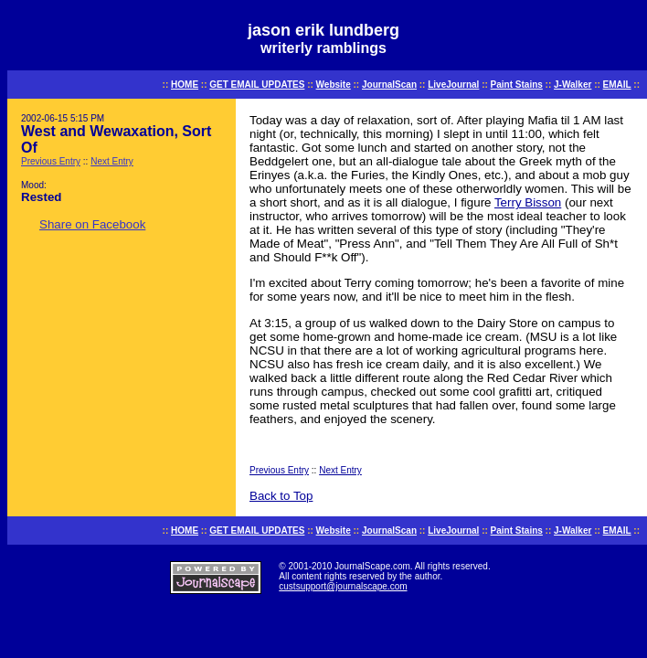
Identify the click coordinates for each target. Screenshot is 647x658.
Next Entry (111, 161)
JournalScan (389, 85)
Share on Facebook (92, 224)
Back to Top (281, 496)
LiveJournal (453, 85)
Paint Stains (517, 85)
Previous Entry (50, 161)
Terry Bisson (527, 202)
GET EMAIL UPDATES (256, 85)
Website (333, 85)
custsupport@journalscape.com (343, 586)
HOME (184, 85)
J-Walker (572, 85)
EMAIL (617, 85)
